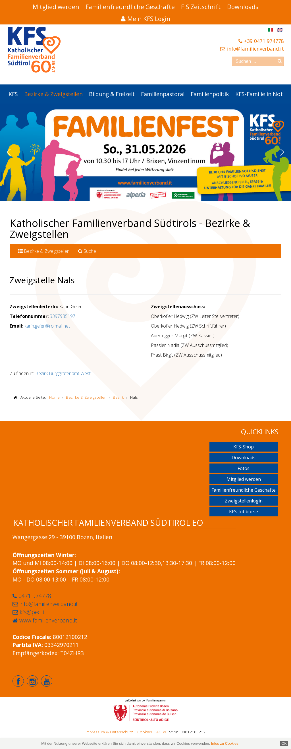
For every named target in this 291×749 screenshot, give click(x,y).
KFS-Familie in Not (259, 94)
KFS (13, 94)
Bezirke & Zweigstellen (53, 94)
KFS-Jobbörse (243, 511)
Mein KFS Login (149, 19)
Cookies (144, 731)
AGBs (161, 731)
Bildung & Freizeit (112, 94)
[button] (8, 152)
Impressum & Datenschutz (109, 731)
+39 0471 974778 (264, 41)
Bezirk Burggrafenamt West (63, 373)
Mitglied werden (56, 7)
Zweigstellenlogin (244, 501)
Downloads (242, 7)
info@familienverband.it (255, 48)
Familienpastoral (162, 94)
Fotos (244, 468)
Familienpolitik (210, 94)
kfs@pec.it (32, 612)
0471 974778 (34, 596)
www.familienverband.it (48, 620)
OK (284, 743)
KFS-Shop (243, 447)
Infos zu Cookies (224, 743)
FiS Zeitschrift (201, 7)
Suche (87, 251)
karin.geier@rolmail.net (47, 326)
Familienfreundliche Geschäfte (130, 7)
